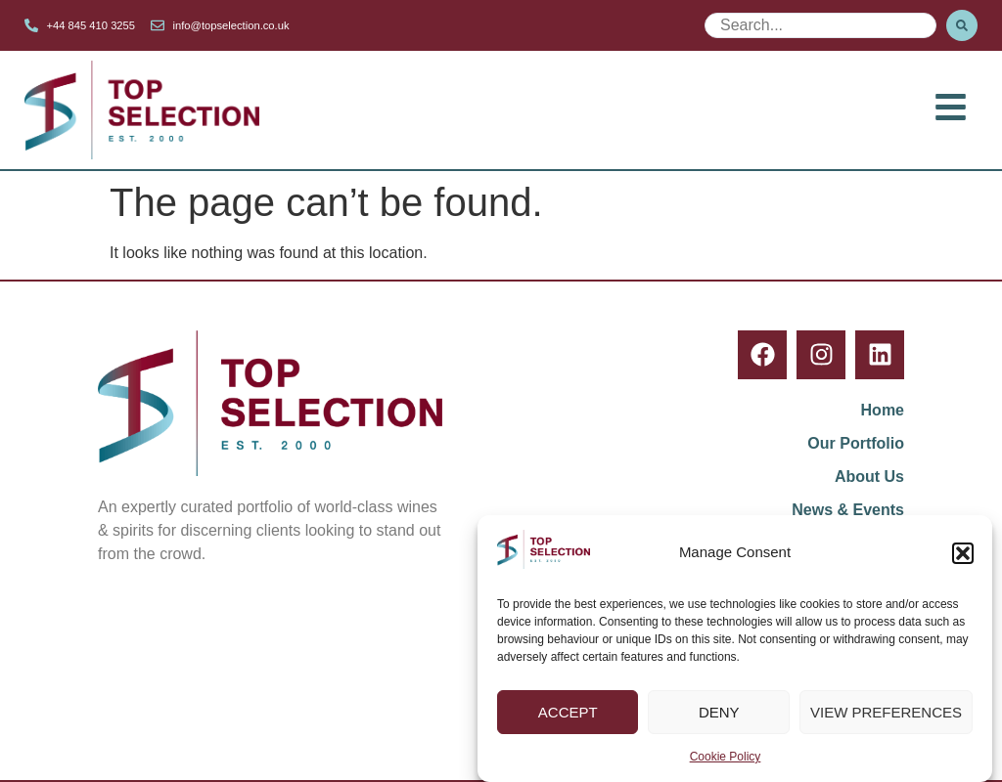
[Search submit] (962, 25)
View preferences (886, 712)
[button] (963, 553)
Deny (719, 712)
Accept (568, 712)
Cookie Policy (725, 757)
